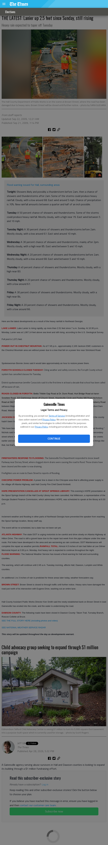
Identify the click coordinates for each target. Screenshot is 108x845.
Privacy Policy (48, 419)
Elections (10, 12)
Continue (54, 439)
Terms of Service (57, 415)
